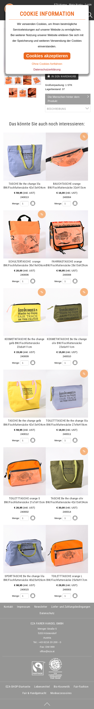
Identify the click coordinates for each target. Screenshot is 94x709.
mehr (10, 134)
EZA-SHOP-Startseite (18, 686)
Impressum (23, 606)
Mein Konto (76, 4)
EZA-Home (60, 4)
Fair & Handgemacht (34, 693)
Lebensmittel (42, 686)
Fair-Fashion (81, 686)
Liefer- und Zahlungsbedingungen (70, 606)
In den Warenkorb (63, 76)
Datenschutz (47, 613)
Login (88, 4)
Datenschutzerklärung (47, 69)
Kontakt (8, 606)
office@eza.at (47, 651)
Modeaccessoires (61, 693)
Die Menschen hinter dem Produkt (63, 99)
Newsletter (40, 606)
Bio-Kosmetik (62, 686)
